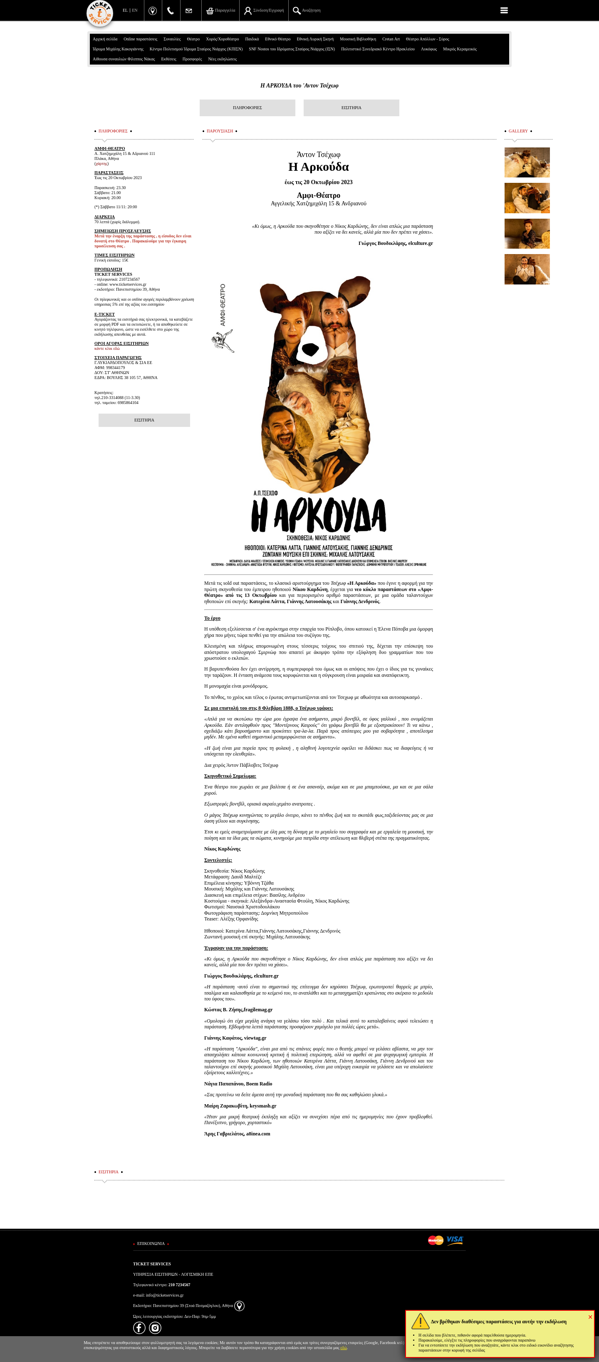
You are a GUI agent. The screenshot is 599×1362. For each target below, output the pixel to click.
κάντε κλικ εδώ (107, 348)
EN (134, 10)
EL (125, 10)
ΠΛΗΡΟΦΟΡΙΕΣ (247, 107)
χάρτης (101, 163)
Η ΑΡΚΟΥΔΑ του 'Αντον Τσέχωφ (299, 85)
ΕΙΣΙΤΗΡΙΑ (351, 107)
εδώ (343, 1347)
